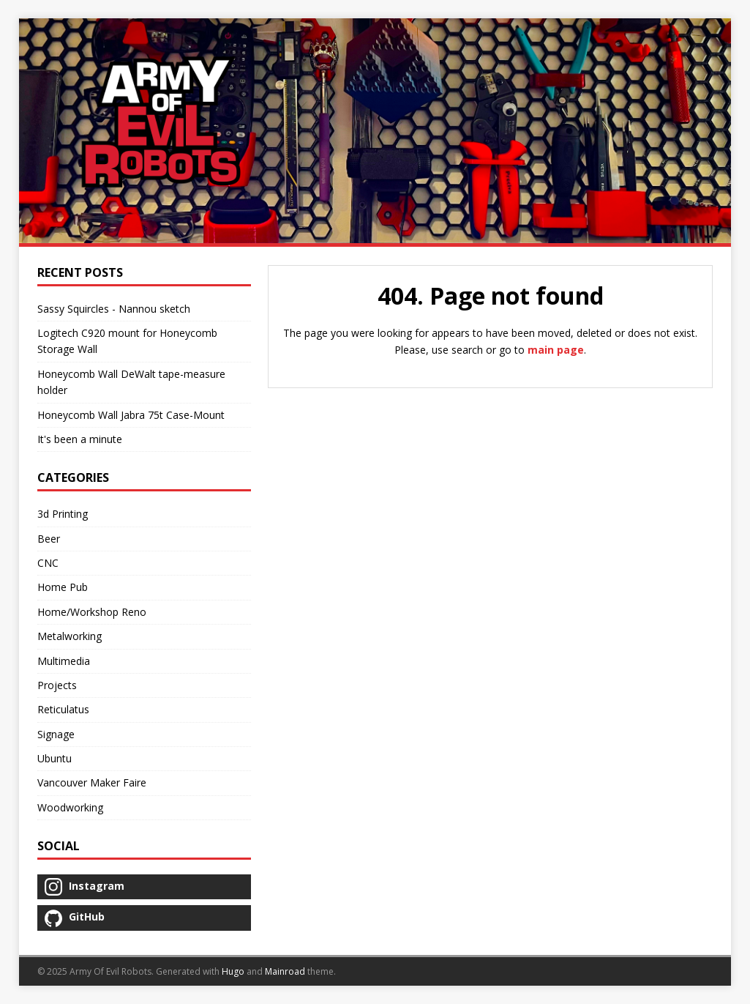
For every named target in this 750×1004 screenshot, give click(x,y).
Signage (56, 734)
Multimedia (63, 661)
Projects (57, 685)
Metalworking (69, 636)
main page (556, 350)
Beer (48, 539)
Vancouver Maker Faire (91, 782)
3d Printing (62, 514)
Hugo (233, 971)
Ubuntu (54, 758)
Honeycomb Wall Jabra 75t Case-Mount (131, 415)
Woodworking (70, 807)
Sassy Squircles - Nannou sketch (113, 309)
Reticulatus (63, 709)
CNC (48, 563)
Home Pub (62, 587)
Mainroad (285, 971)
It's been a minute (79, 439)
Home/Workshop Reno (91, 612)
